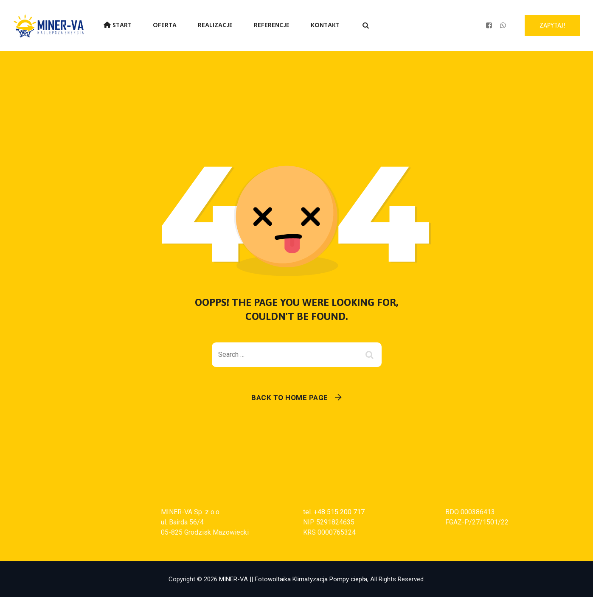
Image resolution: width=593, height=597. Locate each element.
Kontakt (325, 25)
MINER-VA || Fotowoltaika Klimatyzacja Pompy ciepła (293, 579)
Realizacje (215, 25)
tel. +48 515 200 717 (334, 512)
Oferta (165, 25)
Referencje (271, 25)
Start (118, 25)
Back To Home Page (289, 397)
